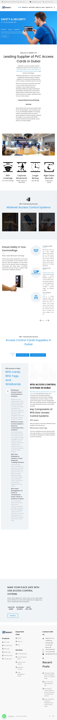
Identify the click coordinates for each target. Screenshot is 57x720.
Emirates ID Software (20, 668)
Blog (43, 7)
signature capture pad (48, 272)
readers (15, 439)
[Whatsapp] (4, 716)
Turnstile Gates (8, 659)
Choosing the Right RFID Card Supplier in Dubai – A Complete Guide (49, 675)
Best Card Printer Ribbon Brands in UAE (48, 683)
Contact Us (48, 7)
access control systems (33, 69)
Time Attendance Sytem (22, 658)
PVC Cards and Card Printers (38, 355)
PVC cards (25, 71)
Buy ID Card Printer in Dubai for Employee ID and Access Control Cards (49, 702)
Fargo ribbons (23, 69)
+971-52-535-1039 (49, 2)
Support (19, 638)
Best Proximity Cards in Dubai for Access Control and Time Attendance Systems (49, 692)
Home (19, 7)
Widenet (25, 716)
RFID (13, 355)
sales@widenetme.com (37, 2)
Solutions (32, 7)
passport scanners (33, 71)
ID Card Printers (8, 645)
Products (25, 7)
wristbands (19, 510)
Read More (13, 615)
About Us (38, 7)
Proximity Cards (8, 655)
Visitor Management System (21, 674)
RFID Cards (6, 649)
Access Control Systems (21, 663)
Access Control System (23, 355)
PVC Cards (6, 642)
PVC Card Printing (21, 653)
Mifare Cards (7, 652)
